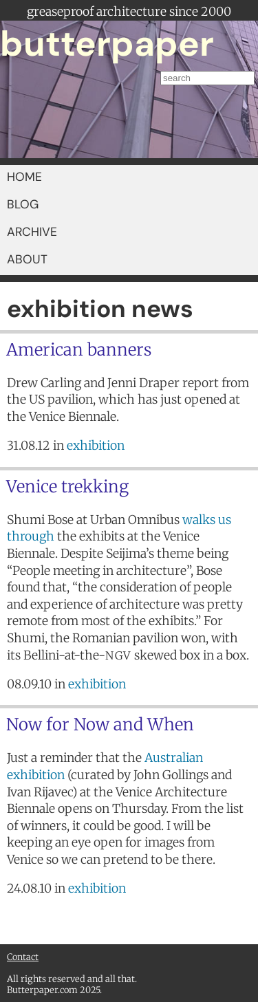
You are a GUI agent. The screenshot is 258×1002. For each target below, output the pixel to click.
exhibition (96, 445)
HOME (24, 176)
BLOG (23, 204)
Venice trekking (67, 486)
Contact (23, 956)
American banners (78, 349)
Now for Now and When (100, 724)
